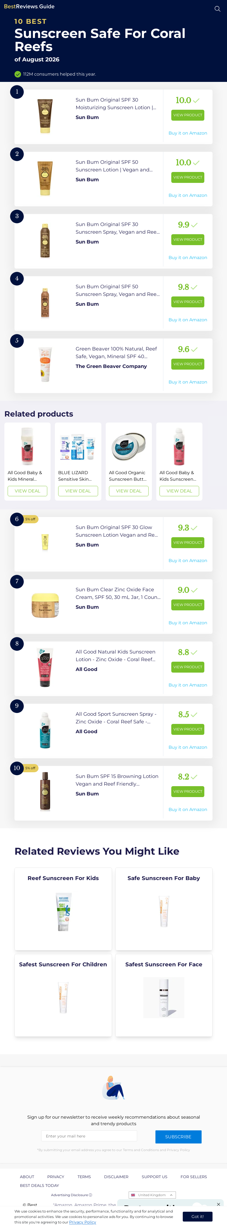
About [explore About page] (27, 1176)
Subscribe (178, 1136)
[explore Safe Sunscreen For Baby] (164, 908)
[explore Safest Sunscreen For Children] (63, 995)
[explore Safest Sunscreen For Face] (164, 995)
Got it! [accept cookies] (197, 1216)
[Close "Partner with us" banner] (218, 1204)
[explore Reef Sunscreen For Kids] (63, 908)
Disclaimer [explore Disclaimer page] (116, 1176)
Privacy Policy (82, 1222)
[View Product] (113, 117)
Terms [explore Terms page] (84, 1176)
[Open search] (217, 9)
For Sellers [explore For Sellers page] (194, 1176)
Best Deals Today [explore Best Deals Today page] (39, 1185)
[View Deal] (27, 462)
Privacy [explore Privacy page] (55, 1176)
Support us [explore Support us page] (154, 1176)
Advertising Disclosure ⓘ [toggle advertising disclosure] (71, 1195)
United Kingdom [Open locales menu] (152, 1195)
